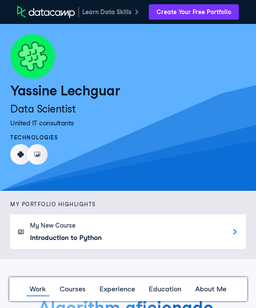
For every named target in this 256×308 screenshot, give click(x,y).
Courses (73, 289)
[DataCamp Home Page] (46, 12)
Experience (117, 289)
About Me (210, 289)
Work (38, 289)
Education (165, 289)
